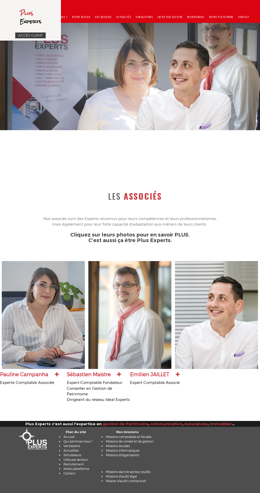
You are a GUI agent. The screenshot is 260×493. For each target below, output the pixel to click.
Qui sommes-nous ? (77, 441)
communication (166, 424)
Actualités (123, 17)
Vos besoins (103, 17)
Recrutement (196, 17)
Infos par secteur (169, 17)
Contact (243, 17)
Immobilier (221, 424)
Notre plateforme (221, 17)
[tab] (32, 378)
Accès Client (30, 35)
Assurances (196, 424)
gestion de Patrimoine (125, 424)
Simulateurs (144, 17)
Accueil (69, 436)
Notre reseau (81, 17)
